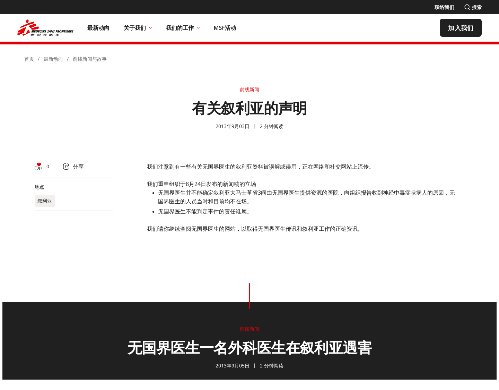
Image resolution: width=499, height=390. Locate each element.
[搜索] (473, 7)
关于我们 (138, 28)
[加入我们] (461, 28)
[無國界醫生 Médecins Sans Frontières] (45, 27)
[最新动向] (98, 28)
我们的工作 (183, 28)
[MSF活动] (225, 28)
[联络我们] (444, 7)
